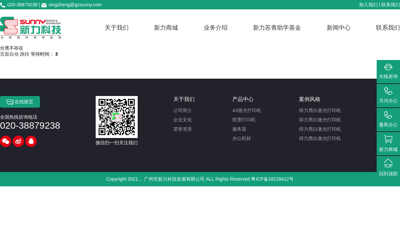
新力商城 (166, 27)
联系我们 (390, 4)
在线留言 (20, 102)
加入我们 (368, 4)
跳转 (24, 54)
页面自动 (10, 54)
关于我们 (117, 27)
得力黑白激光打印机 (320, 110)
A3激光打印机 (246, 110)
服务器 (239, 129)
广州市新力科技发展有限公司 (174, 179)
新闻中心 (339, 27)
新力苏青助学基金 (277, 27)
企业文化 (182, 119)
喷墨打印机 (244, 119)
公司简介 (182, 110)
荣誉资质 (182, 129)
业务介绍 (216, 27)
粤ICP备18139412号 (272, 179)
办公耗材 (241, 138)
